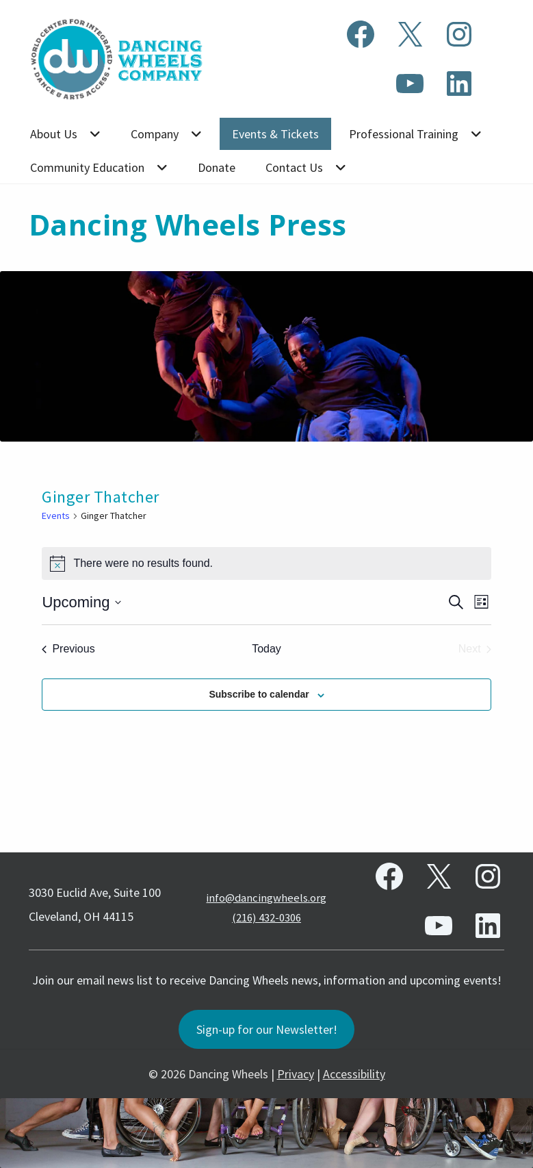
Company (155, 134)
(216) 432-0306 (266, 917)
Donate (216, 167)
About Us (53, 134)
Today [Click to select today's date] (266, 649)
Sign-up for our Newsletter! (266, 1029)
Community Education (87, 167)
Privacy (295, 1074)
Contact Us (294, 167)
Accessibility (354, 1074)
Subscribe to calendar (259, 694)
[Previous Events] (68, 649)
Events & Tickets (275, 134)
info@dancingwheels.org (266, 897)
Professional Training (403, 134)
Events (56, 515)
